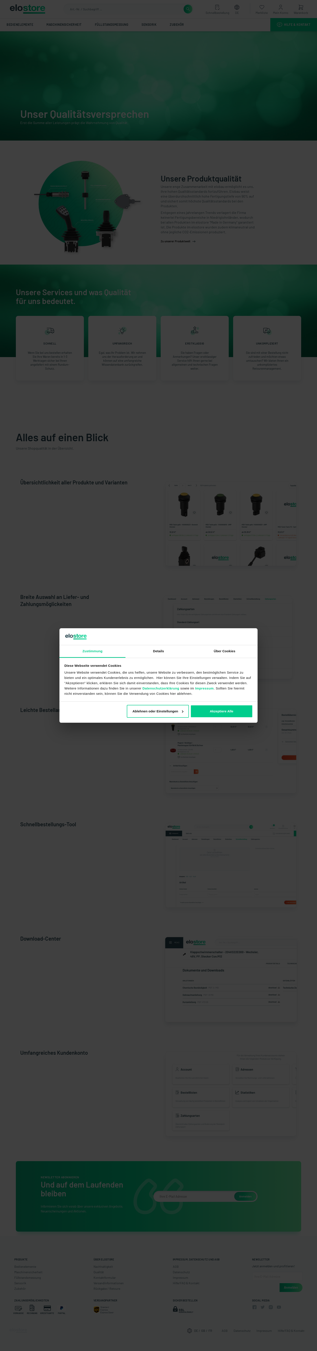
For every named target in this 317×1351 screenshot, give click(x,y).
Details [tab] (158, 651)
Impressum (204, 688)
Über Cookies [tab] (224, 651)
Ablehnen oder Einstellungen (158, 711)
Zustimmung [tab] (93, 651)
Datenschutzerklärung (160, 688)
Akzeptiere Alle (221, 711)
